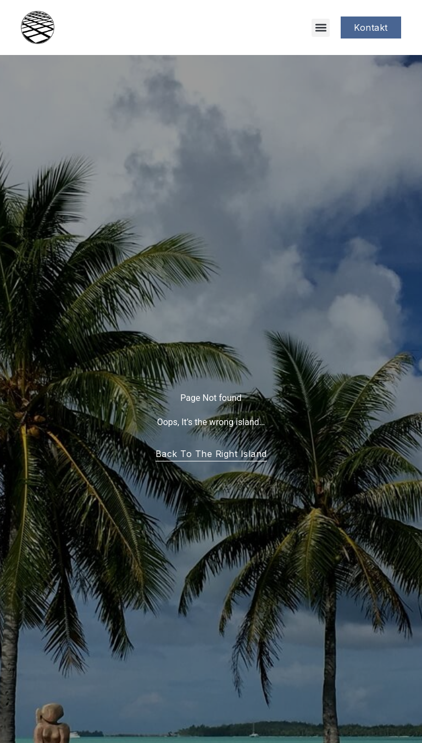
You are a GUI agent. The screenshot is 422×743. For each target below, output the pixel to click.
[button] (321, 28)
